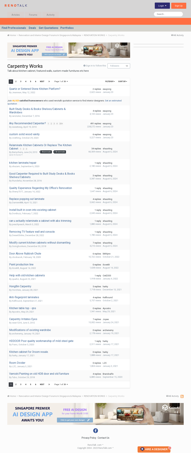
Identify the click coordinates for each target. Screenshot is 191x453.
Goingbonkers (19, 246)
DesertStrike (18, 235)
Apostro (16, 311)
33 (61, 124)
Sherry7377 (17, 191)
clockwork (17, 257)
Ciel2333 (107, 275)
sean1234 (17, 322)
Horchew (16, 290)
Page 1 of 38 (61, 81)
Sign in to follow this (96, 65)
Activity (51, 14)
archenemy (17, 333)
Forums (33, 14)
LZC (14, 366)
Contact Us (103, 437)
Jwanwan (16, 92)
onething (16, 138)
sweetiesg (17, 127)
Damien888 (17, 202)
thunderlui (17, 180)
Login (162, 5)
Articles (16, 14)
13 (127, 66)
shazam (16, 166)
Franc (15, 344)
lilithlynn (107, 253)
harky (105, 286)
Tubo (14, 377)
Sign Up (179, 5)
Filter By (110, 81)
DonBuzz (16, 213)
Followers (114, 66)
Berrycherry (17, 152)
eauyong (107, 89)
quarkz (15, 279)
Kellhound (17, 301)
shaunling (107, 148)
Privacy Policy (89, 437)
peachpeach (18, 224)
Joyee (106, 319)
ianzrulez (16, 116)
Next (42, 81)
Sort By (122, 81)
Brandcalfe (108, 374)
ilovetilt (15, 268)
